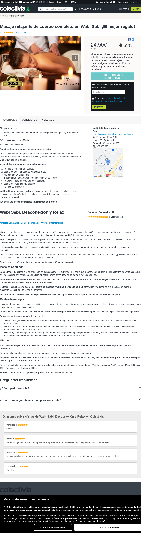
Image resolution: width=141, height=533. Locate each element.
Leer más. (102, 521)
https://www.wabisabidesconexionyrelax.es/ (113, 134)
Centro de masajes (30, 223)
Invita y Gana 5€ (105, 2)
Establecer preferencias (53, 527)
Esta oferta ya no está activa (112, 76)
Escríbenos (25, 2)
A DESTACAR (48, 120)
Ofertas (45, 223)
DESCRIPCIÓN (9, 120)
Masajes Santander (9, 223)
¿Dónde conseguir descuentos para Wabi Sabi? (70, 400)
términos (109, 98)
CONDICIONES (29, 120)
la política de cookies (114, 101)
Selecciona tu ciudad (89, 9)
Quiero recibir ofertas (126, 2)
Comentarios (56, 223)
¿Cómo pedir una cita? (70, 388)
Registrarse (123, 9)
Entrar (136, 9)
